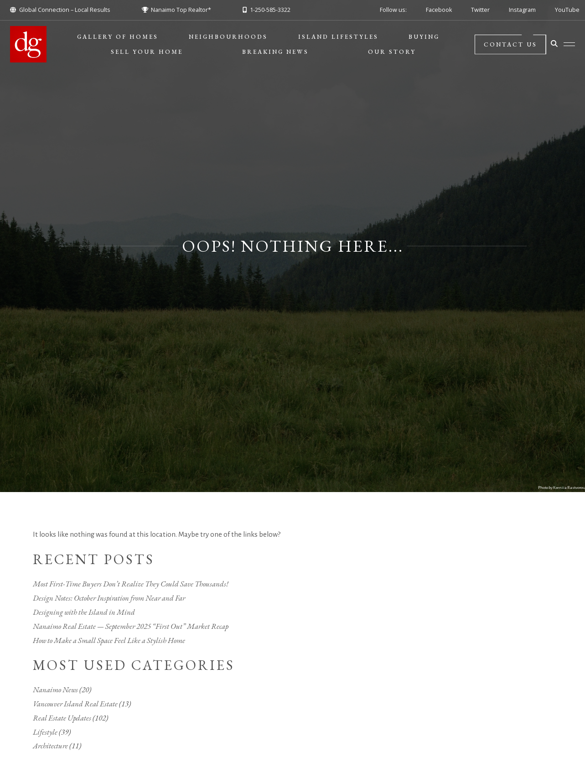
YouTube (567, 10)
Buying (424, 37)
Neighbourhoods (228, 37)
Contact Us (510, 44)
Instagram (522, 10)
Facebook (439, 10)
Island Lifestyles (338, 37)
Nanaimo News (55, 689)
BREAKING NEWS (275, 52)
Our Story (392, 52)
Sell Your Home (147, 52)
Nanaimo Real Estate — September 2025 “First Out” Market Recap (130, 626)
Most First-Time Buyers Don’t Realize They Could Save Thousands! (130, 584)
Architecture (50, 746)
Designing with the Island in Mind (84, 612)
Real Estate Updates (62, 718)
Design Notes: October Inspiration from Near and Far (109, 598)
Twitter (480, 10)
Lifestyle (45, 732)
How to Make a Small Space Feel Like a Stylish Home (109, 640)
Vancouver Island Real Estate (75, 704)
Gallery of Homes (117, 37)
